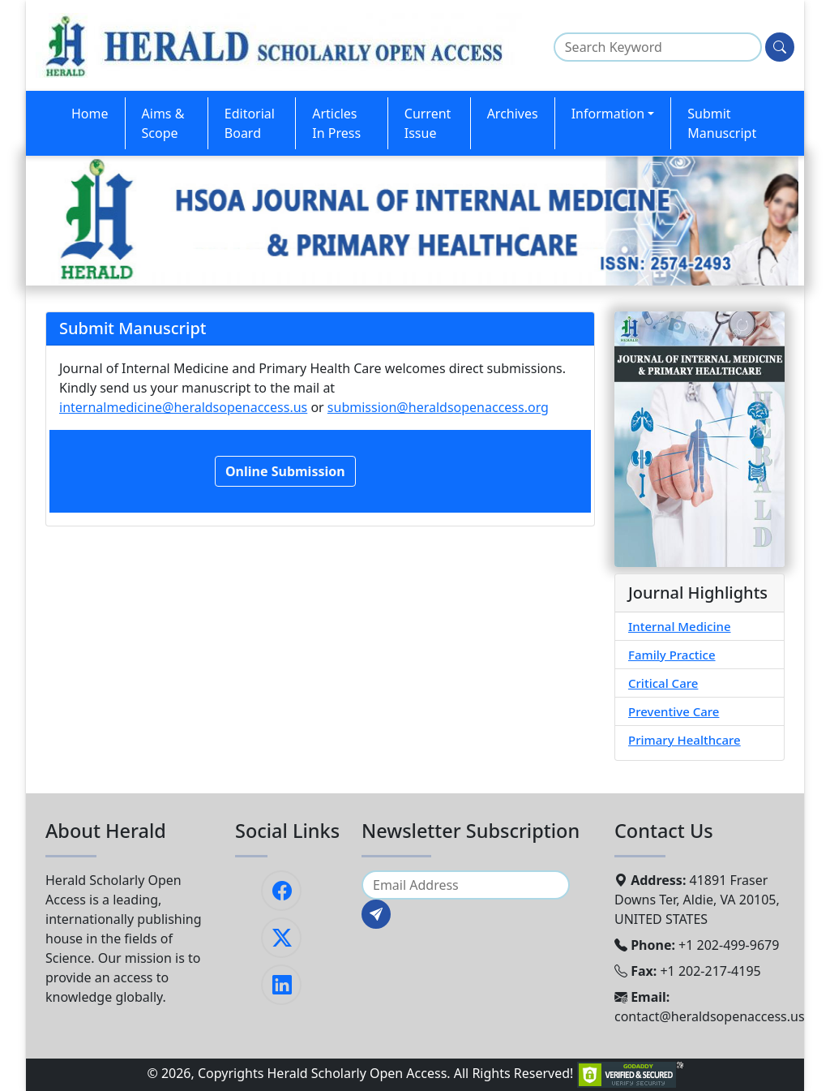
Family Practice (672, 654)
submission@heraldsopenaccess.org (438, 407)
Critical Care (663, 683)
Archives (512, 113)
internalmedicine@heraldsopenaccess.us (183, 407)
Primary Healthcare (684, 740)
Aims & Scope (163, 123)
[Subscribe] (376, 914)
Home (90, 113)
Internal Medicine (679, 626)
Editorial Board (250, 123)
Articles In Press (336, 123)
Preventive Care (673, 711)
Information (608, 113)
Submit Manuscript (721, 123)
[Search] (779, 47)
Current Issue (427, 123)
